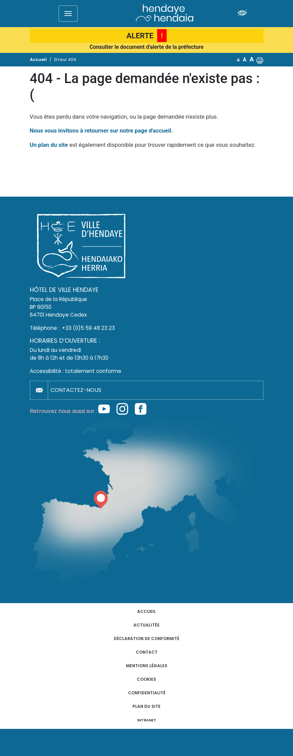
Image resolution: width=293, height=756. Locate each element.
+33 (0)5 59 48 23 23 (88, 328)
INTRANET (146, 720)
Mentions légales (146, 666)
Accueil (146, 611)
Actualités (146, 625)
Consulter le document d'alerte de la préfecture (146, 47)
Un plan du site (49, 144)
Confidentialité (146, 693)
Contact (147, 652)
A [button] (238, 59)
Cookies (146, 679)
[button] (259, 59)
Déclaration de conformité (146, 638)
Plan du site (146, 706)
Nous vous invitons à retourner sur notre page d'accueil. (101, 130)
